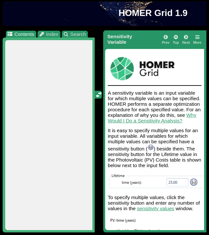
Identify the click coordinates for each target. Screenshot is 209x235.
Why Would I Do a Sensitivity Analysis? (152, 117)
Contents (20, 34)
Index (48, 34)
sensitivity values (155, 208)
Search (74, 34)
